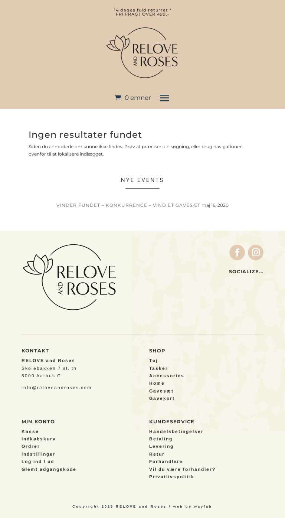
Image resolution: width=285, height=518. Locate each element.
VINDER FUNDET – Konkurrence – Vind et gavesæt (128, 205)
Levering (161, 446)
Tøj (153, 360)
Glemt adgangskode (49, 469)
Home (157, 383)
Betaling (161, 439)
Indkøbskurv (39, 439)
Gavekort (162, 398)
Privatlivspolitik (171, 476)
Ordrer (31, 446)
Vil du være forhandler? (182, 469)
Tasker (158, 368)
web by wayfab (192, 506)
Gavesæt (161, 391)
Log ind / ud (38, 461)
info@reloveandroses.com (57, 387)
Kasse (30, 431)
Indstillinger (39, 454)
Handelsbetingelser (176, 431)
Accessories (166, 375)
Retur (157, 454)
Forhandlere (166, 461)
